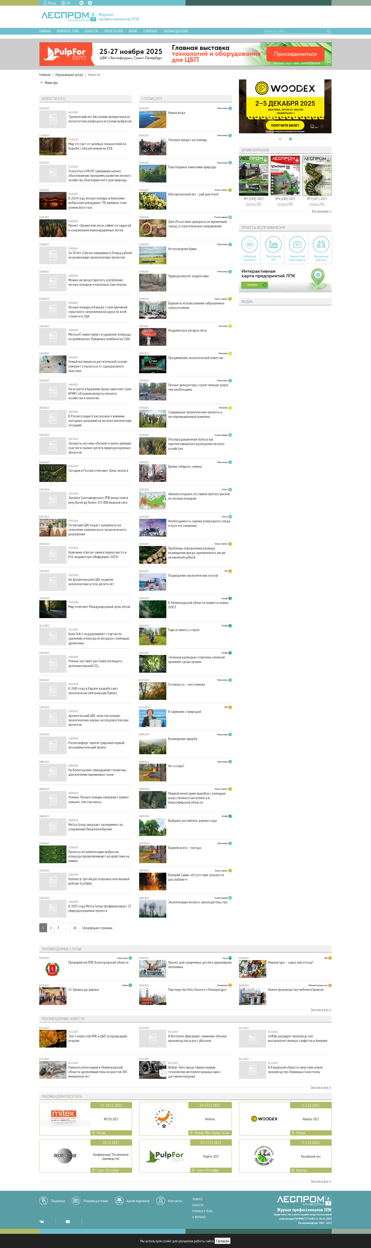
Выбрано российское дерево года (192, 820)
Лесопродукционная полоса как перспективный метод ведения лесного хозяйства (196, 444)
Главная (45, 31)
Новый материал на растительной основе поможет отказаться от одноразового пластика (97, 366)
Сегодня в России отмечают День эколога (98, 470)
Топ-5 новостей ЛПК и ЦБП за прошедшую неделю (97, 1038)
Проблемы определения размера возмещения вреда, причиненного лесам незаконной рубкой (196, 552)
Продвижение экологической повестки (195, 357)
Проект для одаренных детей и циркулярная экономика (200, 964)
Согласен (222, 1241)
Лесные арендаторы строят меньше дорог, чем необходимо (198, 387)
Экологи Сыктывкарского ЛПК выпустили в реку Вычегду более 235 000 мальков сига (98, 499)
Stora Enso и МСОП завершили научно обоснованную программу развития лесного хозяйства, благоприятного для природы (99, 175)
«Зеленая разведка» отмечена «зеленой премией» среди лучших (196, 659)
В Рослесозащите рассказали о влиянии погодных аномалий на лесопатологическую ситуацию (100, 420)
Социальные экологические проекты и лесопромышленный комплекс (195, 414)
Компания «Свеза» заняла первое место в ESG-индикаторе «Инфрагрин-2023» (97, 554)
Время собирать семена (185, 466)
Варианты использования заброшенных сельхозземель (196, 305)
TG (90, 3)
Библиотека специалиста (249, 258)
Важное (198, 1199)
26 (74, 927)
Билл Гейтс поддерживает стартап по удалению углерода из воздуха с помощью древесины (98, 638)
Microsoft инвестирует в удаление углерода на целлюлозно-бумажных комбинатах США (99, 336)
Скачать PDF (253, 204)
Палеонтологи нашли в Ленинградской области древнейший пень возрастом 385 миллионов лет (97, 1072)
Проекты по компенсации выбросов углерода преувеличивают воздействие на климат (98, 856)
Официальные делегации (321, 258)
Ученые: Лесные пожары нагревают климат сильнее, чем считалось (98, 799)
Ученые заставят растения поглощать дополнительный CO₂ (95, 663)
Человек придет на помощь (187, 140)
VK (81, 3)
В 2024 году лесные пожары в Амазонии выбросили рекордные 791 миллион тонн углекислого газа (97, 202)
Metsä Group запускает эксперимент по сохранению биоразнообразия (95, 826)
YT (67, 1221)
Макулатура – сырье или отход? (291, 962)
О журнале (150, 31)
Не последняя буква (182, 249)
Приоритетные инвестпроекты (297, 258)
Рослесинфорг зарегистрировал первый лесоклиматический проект (96, 745)
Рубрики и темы (68, 31)
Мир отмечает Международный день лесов (99, 606)
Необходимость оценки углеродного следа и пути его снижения (199, 523)
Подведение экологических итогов (193, 575)
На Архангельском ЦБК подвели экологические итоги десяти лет (91, 581)
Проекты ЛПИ (113, 31)
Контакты (175, 1200)
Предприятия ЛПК (273, 258)
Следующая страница (97, 927)
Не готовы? (176, 766)
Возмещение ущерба (182, 739)
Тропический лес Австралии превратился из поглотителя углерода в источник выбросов (100, 118)
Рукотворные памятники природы (192, 167)
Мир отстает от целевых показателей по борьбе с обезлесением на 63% (97, 146)
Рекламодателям (176, 31)
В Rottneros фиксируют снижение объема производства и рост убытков (197, 1038)
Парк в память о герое (183, 630)
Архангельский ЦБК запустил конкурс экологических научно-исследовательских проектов (98, 720)
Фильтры (51, 82)
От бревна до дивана (83, 989)
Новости (91, 31)
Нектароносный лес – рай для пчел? (193, 194)
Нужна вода (176, 112)
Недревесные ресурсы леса (187, 330)
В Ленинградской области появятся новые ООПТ (198, 604)
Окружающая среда (69, 74)
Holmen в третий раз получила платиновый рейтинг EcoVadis (98, 881)
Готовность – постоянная (186, 684)
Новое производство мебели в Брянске (296, 989)
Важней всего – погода (184, 847)
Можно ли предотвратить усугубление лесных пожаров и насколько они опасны (97, 282)
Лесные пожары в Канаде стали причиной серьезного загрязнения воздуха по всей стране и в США (97, 311)
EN (68, 2)
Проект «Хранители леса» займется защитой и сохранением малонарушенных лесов (99, 227)
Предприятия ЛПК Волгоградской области (98, 962)
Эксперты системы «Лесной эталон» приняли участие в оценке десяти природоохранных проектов (99, 448)
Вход (52, 2)
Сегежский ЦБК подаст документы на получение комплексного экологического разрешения (97, 529)
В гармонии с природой (184, 711)
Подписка (58, 1200)
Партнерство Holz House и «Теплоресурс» (197, 989)
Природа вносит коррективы (188, 276)
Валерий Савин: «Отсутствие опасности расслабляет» (196, 877)
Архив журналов (138, 1200)
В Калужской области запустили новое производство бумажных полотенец (295, 1069)
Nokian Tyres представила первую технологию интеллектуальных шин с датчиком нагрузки (194, 1072)
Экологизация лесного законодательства (197, 902)
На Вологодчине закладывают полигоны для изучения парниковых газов (97, 772)
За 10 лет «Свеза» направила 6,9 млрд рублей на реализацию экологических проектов (100, 255)
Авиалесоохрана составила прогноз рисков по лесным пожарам (199, 496)
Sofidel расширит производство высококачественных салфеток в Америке (297, 1038)
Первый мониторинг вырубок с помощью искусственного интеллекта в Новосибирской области (197, 798)
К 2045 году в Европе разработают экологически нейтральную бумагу (93, 690)
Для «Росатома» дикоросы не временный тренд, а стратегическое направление (197, 223)
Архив (133, 31)
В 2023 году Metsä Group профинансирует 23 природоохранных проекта (99, 908)
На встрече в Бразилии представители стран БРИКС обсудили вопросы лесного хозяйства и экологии (99, 393)
